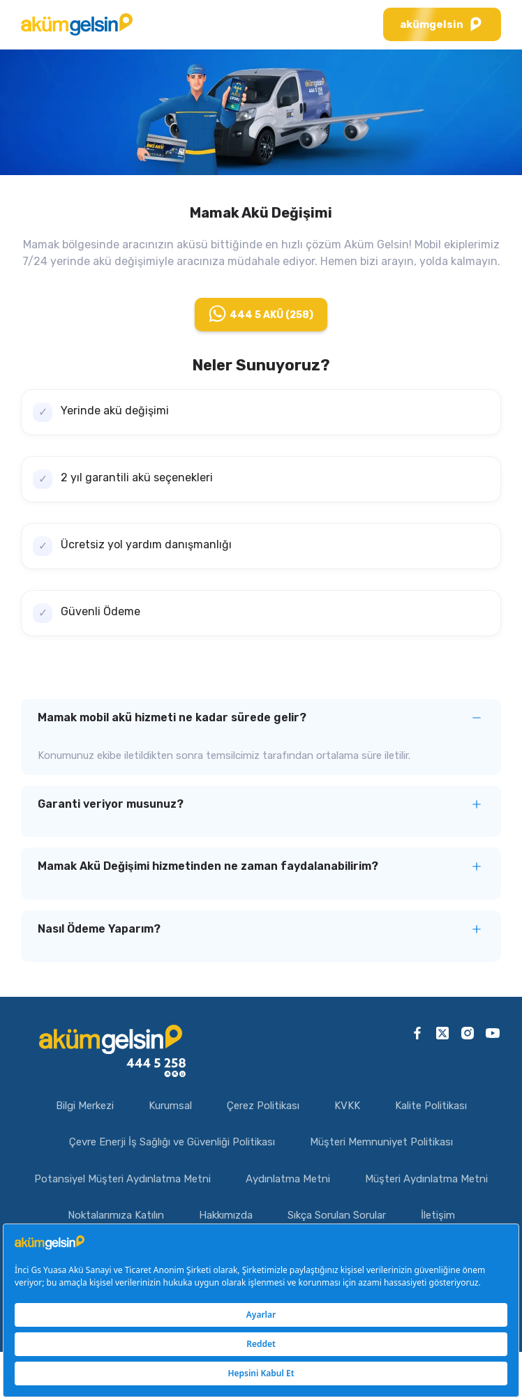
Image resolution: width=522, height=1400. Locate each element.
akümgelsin (442, 24)
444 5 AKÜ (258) (261, 313)
